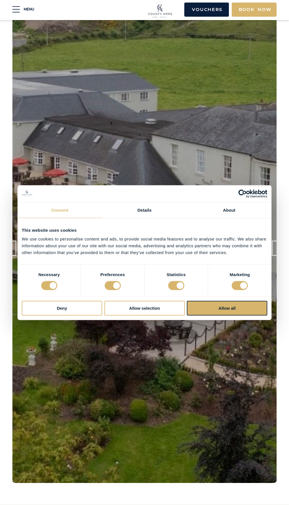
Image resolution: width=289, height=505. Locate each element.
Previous (14, 252)
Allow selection (144, 308)
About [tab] (229, 209)
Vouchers (204, 9)
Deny (62, 308)
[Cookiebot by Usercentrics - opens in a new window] (242, 193)
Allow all (227, 308)
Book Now (254, 9)
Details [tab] (144, 209)
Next (275, 252)
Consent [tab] (60, 209)
